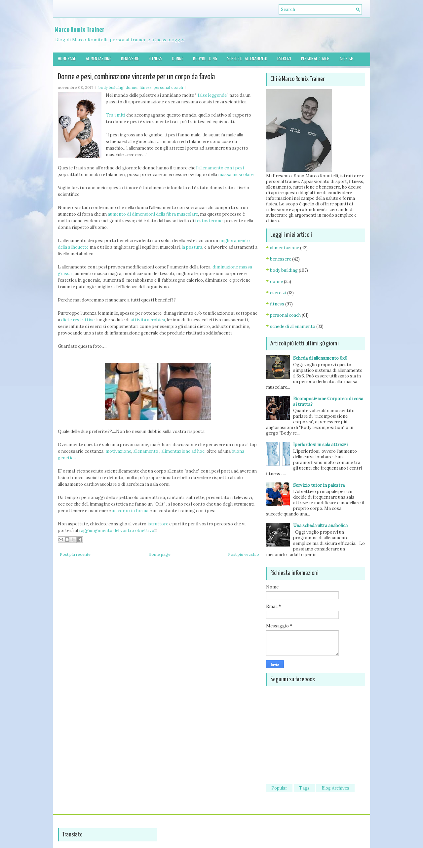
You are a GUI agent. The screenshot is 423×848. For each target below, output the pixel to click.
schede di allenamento (292, 326)
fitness (145, 87)
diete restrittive (78, 320)
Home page (67, 58)
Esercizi (284, 58)
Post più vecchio (243, 554)
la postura (192, 247)
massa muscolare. (236, 174)
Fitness (155, 58)
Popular (279, 788)
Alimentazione (98, 58)
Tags (304, 788)
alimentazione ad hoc (183, 451)
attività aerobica (147, 320)
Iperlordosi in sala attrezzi (320, 444)
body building (111, 87)
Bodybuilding (205, 58)
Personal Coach (315, 58)
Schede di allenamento (247, 58)
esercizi (278, 293)
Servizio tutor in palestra (319, 485)
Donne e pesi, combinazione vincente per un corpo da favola (136, 77)
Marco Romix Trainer (79, 30)
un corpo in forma (130, 510)
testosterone (208, 221)
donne (131, 87)
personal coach (168, 87)
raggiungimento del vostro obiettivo (116, 530)
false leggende (212, 95)
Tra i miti (115, 115)
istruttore (157, 524)
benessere (280, 259)
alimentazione (284, 248)
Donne (177, 58)
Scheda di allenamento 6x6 (320, 358)
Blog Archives (335, 788)
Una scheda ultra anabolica (320, 525)
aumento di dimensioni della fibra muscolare (153, 214)
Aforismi (347, 58)
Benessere (130, 58)
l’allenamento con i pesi (220, 168)
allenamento (145, 451)
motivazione (117, 451)
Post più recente (75, 554)
